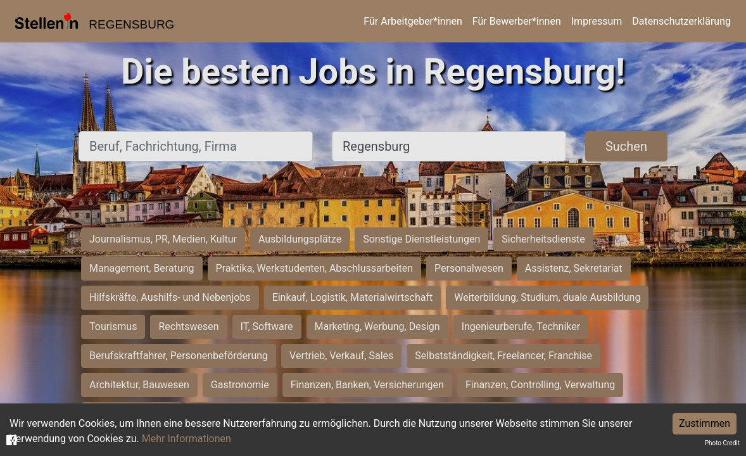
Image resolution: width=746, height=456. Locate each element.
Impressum (597, 21)
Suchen (626, 146)
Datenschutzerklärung (681, 21)
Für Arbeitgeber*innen (413, 21)
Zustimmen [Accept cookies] (704, 423)
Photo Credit (722, 443)
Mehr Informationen (186, 439)
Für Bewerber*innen (516, 21)
